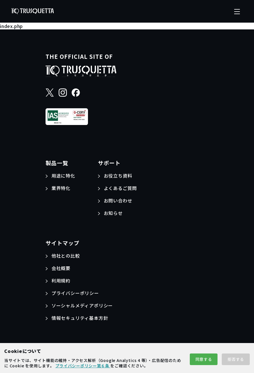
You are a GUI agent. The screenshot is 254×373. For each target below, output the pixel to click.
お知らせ (113, 213)
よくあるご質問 (120, 188)
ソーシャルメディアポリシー (82, 305)
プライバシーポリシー (75, 293)
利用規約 (60, 280)
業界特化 (60, 188)
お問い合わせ (118, 200)
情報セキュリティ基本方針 (79, 317)
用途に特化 (63, 175)
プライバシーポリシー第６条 (83, 365)
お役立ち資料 (118, 175)
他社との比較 (65, 255)
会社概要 (60, 268)
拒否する (235, 359)
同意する (203, 359)
